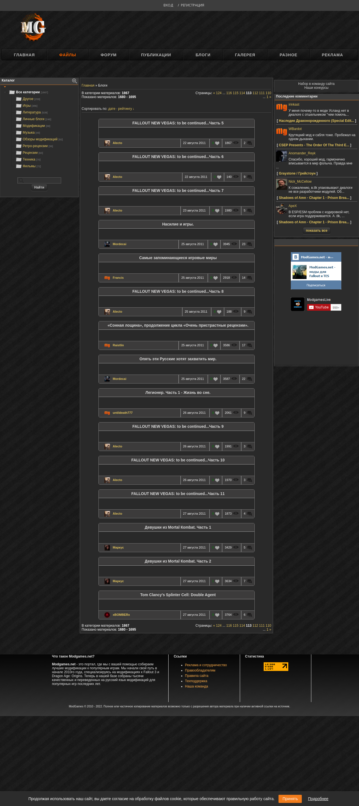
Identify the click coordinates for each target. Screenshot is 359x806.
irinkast (294, 104)
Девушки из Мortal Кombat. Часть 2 (178, 561)
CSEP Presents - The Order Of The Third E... (314, 145)
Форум (109, 55)
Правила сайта (196, 676)
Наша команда (196, 686)
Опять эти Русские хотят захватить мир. (178, 359)
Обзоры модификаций (39, 139)
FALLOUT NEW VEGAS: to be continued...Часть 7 (178, 191)
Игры (26, 105)
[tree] (39, 129)
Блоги (202, 55)
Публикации (156, 55)
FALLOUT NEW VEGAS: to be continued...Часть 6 (178, 157)
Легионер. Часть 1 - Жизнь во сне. (178, 393)
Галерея (245, 55)
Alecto (117, 143)
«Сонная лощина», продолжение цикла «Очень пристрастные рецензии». (177, 325)
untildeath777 (123, 412)
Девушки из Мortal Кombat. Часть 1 (178, 527)
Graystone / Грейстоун (297, 173)
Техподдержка (196, 681)
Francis (118, 277)
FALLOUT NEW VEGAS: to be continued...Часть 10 (178, 460)
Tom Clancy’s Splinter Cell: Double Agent (178, 595)
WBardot (295, 129)
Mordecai (119, 244)
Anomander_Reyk (302, 153)
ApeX (293, 206)
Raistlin (118, 345)
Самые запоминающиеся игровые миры (178, 258)
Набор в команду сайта (316, 84)
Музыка (27, 132)
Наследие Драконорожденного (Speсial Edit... (316, 121)
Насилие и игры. (178, 224)
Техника (27, 159)
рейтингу (125, 109)
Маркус (118, 547)
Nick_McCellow (300, 182)
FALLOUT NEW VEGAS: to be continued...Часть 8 (178, 291)
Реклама (332, 55)
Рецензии (29, 152)
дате (111, 109)
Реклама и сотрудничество (206, 665)
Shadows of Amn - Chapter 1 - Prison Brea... (314, 198)
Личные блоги (33, 119)
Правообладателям (200, 670)
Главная (24, 55)
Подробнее (318, 798)
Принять (290, 798)
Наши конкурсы (316, 88)
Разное (288, 55)
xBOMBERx (121, 614)
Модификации (32, 125)
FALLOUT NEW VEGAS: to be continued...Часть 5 (178, 123)
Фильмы (28, 166)
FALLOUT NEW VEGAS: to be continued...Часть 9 (178, 426)
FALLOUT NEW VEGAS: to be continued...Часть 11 (178, 494)
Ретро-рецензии (34, 146)
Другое (27, 99)
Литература (31, 112)
